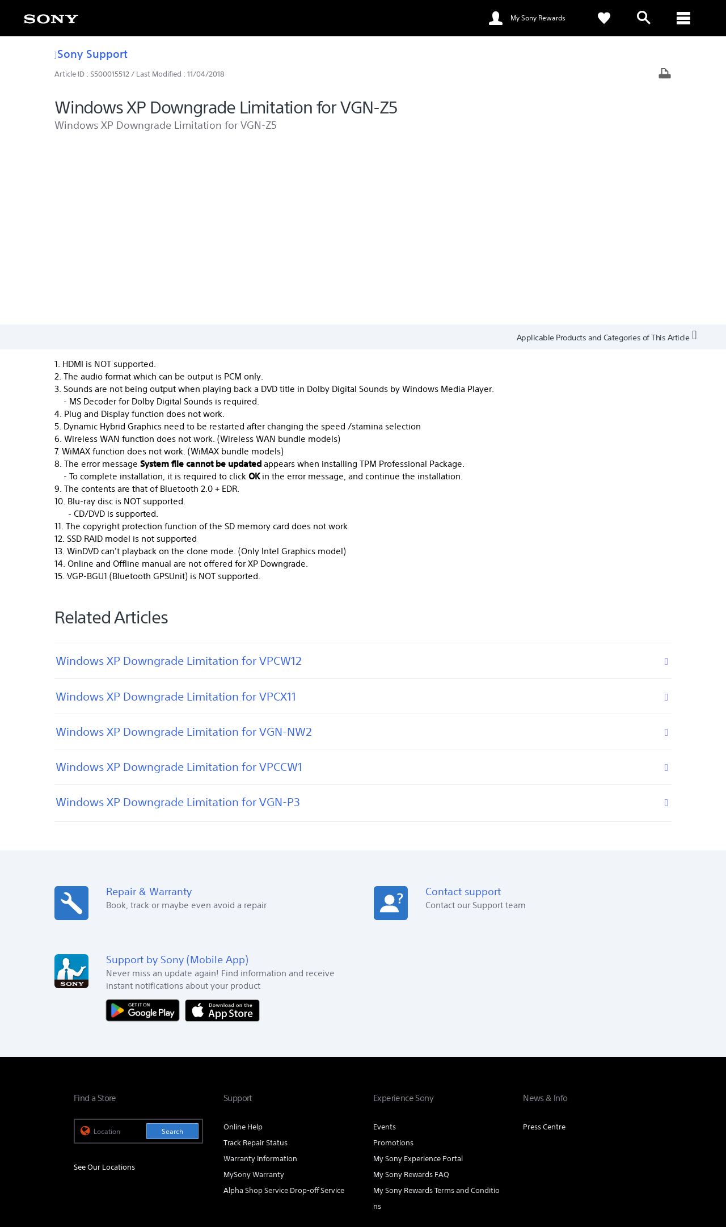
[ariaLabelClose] (683, 18)
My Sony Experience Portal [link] (418, 980)
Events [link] (384, 948)
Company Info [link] (543, 1083)
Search (172, 953)
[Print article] (665, 74)
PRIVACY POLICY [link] (171, 1165)
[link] (51, 18)
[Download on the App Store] (222, 830)
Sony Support (91, 53)
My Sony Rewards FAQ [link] (411, 996)
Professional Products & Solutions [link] (451, 1083)
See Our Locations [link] (104, 988)
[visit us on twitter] (591, 1111)
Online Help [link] (243, 948)
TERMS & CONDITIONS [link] (107, 1165)
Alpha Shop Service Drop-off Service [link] (283, 1012)
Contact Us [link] (633, 1083)
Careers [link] (591, 1083)
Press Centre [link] (544, 948)
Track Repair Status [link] (255, 964)
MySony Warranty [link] (253, 996)
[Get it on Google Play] (145, 830)
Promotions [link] (393, 964)
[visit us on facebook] (567, 1111)
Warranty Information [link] (260, 980)
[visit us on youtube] (640, 1111)
